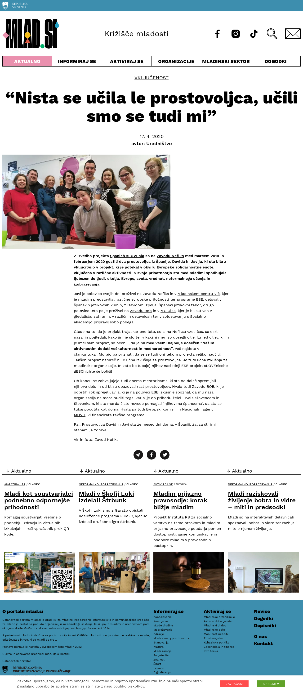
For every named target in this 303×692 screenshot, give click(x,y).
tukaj (92, 354)
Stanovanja (161, 642)
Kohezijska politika (216, 642)
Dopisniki (265, 625)
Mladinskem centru (195, 293)
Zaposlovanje (162, 617)
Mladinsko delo (214, 629)
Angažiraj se (14, 484)
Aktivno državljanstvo (218, 621)
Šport (157, 663)
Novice (262, 611)
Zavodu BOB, (203, 386)
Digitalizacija (162, 672)
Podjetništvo (161, 655)
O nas (260, 636)
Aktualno (27, 62)
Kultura (158, 646)
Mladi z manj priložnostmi (171, 638)
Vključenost (151, 77)
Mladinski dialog (215, 625)
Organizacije (176, 62)
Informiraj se (77, 62)
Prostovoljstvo (213, 638)
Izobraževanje (162, 629)
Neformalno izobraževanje (101, 484)
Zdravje (158, 634)
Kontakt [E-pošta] (263, 643)
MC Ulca (168, 310)
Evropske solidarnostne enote (185, 267)
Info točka (211, 651)
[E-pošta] (293, 33)
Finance (158, 668)
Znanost (159, 659)
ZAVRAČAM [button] (234, 684)
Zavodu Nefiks (170, 256)
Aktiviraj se (127, 62)
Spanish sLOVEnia (127, 256)
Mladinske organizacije (219, 617)
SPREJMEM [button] (271, 684)
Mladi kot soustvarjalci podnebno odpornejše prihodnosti (38, 500)
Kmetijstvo (160, 621)
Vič (216, 293)
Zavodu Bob (141, 310)
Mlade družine (163, 625)
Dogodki (276, 61)
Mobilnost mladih (216, 634)
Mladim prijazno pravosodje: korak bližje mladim (180, 500)
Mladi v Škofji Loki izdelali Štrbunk (106, 497)
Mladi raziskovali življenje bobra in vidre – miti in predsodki (262, 500)
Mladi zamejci (162, 651)
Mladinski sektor (226, 62)
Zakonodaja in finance (219, 646)
